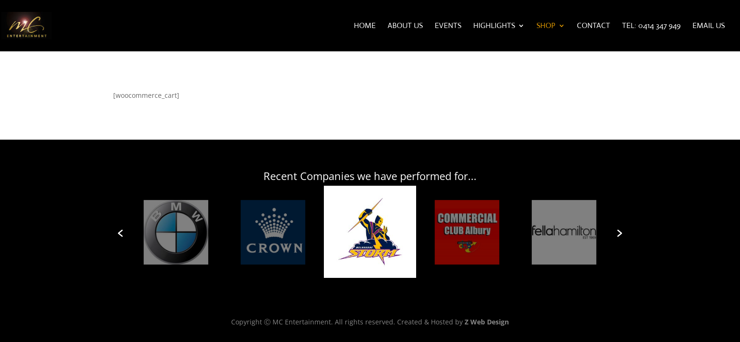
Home (365, 26)
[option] (370, 233)
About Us (405, 26)
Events (448, 26)
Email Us (708, 26)
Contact (593, 26)
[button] (120, 233)
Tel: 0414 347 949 (651, 26)
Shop (545, 26)
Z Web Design (487, 321)
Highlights (494, 26)
